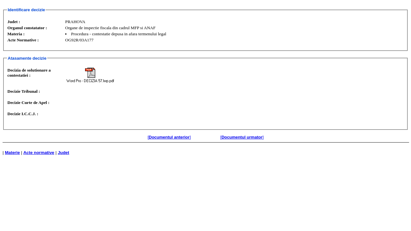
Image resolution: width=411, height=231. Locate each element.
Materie (12, 152)
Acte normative (38, 152)
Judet (63, 152)
